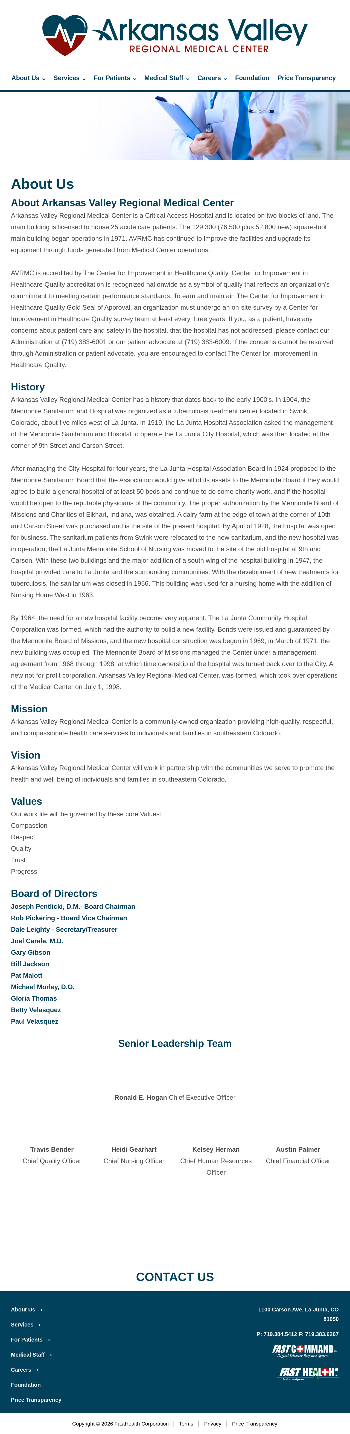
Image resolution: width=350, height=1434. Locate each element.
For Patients (115, 78)
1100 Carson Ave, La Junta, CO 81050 (298, 1314)
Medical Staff (166, 78)
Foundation (252, 78)
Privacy (212, 1424)
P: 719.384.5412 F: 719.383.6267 (297, 1334)
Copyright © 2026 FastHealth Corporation (120, 1424)
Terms (186, 1424)
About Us (28, 78)
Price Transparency (307, 78)
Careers (212, 78)
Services (70, 78)
